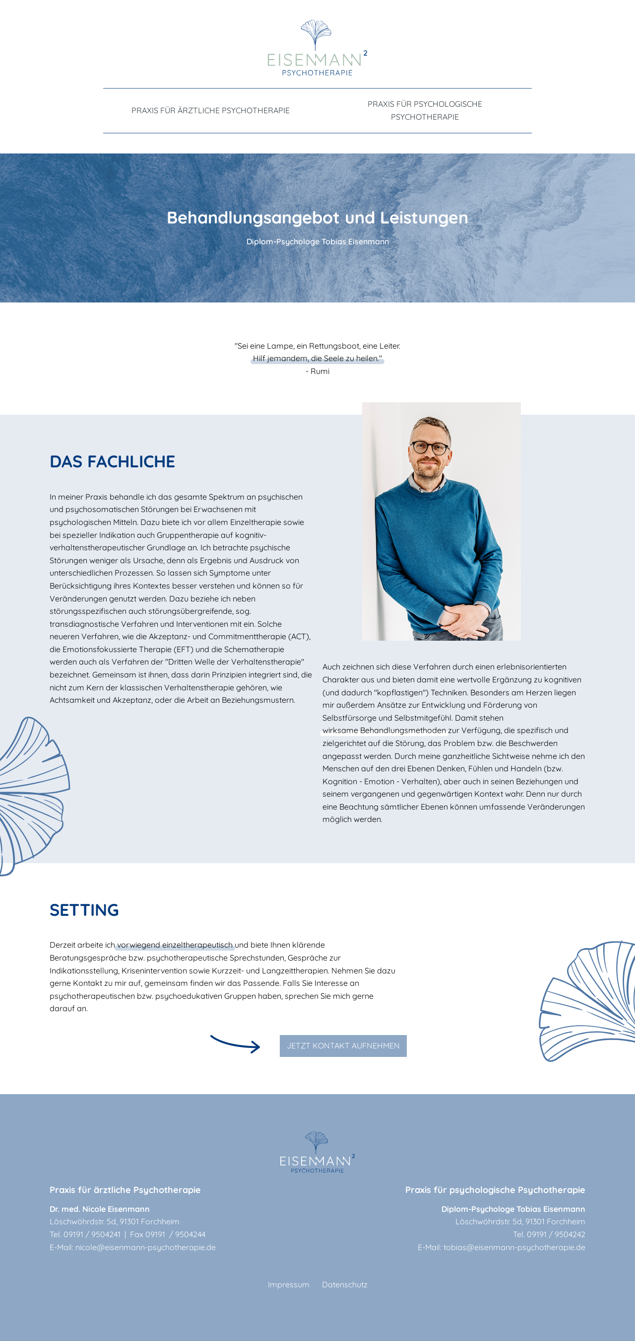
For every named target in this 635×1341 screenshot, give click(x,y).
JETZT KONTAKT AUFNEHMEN (343, 1045)
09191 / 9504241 (92, 1234)
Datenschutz (345, 1284)
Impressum (289, 1284)
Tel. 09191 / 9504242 (549, 1234)
